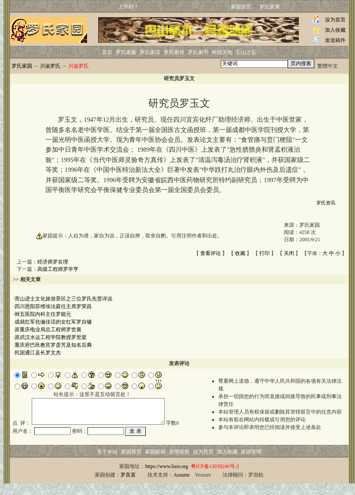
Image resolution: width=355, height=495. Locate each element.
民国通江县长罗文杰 (38, 353)
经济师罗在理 (52, 262)
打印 (264, 253)
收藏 (240, 253)
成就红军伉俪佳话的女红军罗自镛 (53, 322)
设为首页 (335, 20)
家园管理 (251, 463)
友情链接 (179, 463)
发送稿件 (335, 40)
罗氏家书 (198, 52)
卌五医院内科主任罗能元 (43, 314)
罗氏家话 (150, 52)
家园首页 (241, 7)
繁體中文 (327, 66)
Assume (181, 486)
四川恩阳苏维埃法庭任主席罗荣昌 (53, 306)
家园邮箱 (155, 463)
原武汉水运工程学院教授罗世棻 (51, 337)
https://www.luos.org (166, 478)
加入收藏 (335, 30)
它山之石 (246, 52)
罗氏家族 (126, 52)
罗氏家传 (174, 52)
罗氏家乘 (269, 7)
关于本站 (107, 463)
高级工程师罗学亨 (57, 269)
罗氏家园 (22, 66)
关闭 (289, 253)
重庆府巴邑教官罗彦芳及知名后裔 (53, 345)
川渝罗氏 (50, 66)
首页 (107, 52)
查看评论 (210, 253)
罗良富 (128, 486)
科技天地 (222, 52)
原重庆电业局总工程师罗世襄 (48, 330)
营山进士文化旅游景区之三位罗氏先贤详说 (63, 299)
